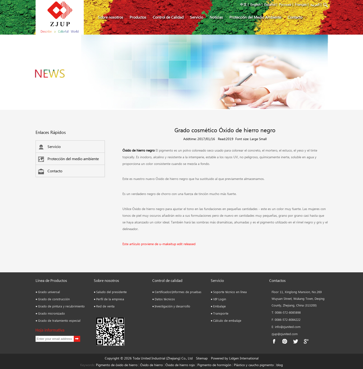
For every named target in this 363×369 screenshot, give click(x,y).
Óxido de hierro (151, 365)
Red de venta (105, 306)
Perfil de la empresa (110, 299)
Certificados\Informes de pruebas (178, 292)
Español (269, 4)
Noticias (216, 17)
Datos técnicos (165, 299)
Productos (138, 17)
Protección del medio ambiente (68, 158)
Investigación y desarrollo (172, 306)
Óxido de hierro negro (138, 150)
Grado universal (49, 292)
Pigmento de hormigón (214, 365)
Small (263, 139)
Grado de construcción (54, 299)
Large (254, 139)
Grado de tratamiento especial (59, 320)
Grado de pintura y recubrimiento (61, 306)
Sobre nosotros (110, 17)
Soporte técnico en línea (230, 292)
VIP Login (219, 299)
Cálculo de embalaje (227, 320)
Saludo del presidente (111, 292)
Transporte (220, 313)
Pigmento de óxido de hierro (116, 365)
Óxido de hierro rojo (179, 365)
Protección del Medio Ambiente (255, 17)
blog (279, 365)
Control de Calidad (168, 17)
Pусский (285, 4)
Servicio (196, 17)
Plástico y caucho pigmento (254, 365)
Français (301, 4)
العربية (315, 4)
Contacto (295, 17)
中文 (243, 4)
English (255, 4)
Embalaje (219, 306)
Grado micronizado (51, 313)
